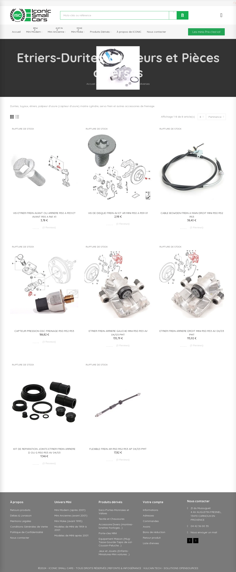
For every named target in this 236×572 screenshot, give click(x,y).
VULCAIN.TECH (152, 568)
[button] (206, 31)
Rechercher (182, 15)
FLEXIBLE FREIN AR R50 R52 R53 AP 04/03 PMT (118, 449)
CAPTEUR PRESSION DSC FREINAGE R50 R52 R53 (44, 331)
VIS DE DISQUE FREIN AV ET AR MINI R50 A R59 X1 (118, 213)
